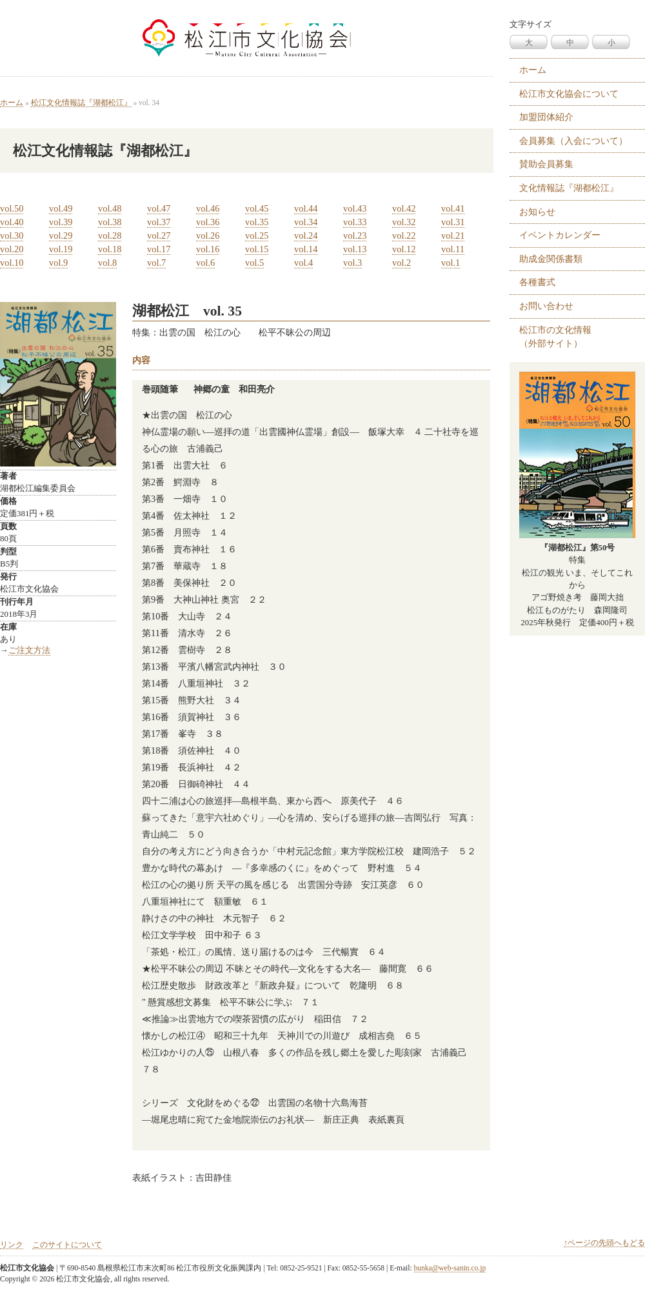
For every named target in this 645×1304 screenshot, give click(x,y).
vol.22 (403, 235)
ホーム (11, 102)
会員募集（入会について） (573, 140)
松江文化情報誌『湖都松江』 (81, 102)
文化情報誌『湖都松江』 (569, 188)
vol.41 (452, 208)
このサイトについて (67, 1245)
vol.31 (452, 222)
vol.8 (107, 262)
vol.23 (354, 235)
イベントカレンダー (559, 235)
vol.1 (450, 262)
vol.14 (305, 249)
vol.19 (60, 249)
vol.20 (11, 249)
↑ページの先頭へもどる (604, 1243)
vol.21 (452, 235)
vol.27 (158, 235)
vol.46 (207, 208)
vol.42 (403, 208)
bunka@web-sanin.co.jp (450, 1268)
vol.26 (207, 235)
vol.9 (58, 262)
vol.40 (11, 222)
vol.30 (11, 235)
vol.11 (452, 249)
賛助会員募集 (546, 164)
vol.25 (256, 235)
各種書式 (537, 282)
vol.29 (60, 235)
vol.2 (401, 262)
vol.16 (207, 249)
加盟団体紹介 (546, 117)
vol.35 (256, 222)
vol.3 (352, 262)
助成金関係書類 (550, 259)
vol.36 (207, 222)
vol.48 (109, 208)
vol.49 (60, 208)
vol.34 (305, 222)
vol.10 (11, 262)
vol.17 (158, 249)
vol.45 (256, 208)
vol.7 (156, 262)
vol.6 (205, 262)
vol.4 (303, 262)
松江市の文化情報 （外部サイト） (555, 337)
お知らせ (537, 211)
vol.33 (354, 222)
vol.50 (11, 208)
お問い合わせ (546, 306)
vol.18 (109, 249)
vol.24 (305, 235)
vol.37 (158, 222)
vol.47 (158, 208)
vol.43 (354, 208)
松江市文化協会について (569, 93)
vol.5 (254, 262)
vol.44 (305, 208)
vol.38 (109, 222)
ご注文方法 (29, 650)
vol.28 (109, 235)
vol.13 (354, 249)
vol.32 (403, 222)
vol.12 (403, 249)
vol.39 (60, 222)
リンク (11, 1245)
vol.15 (256, 249)
